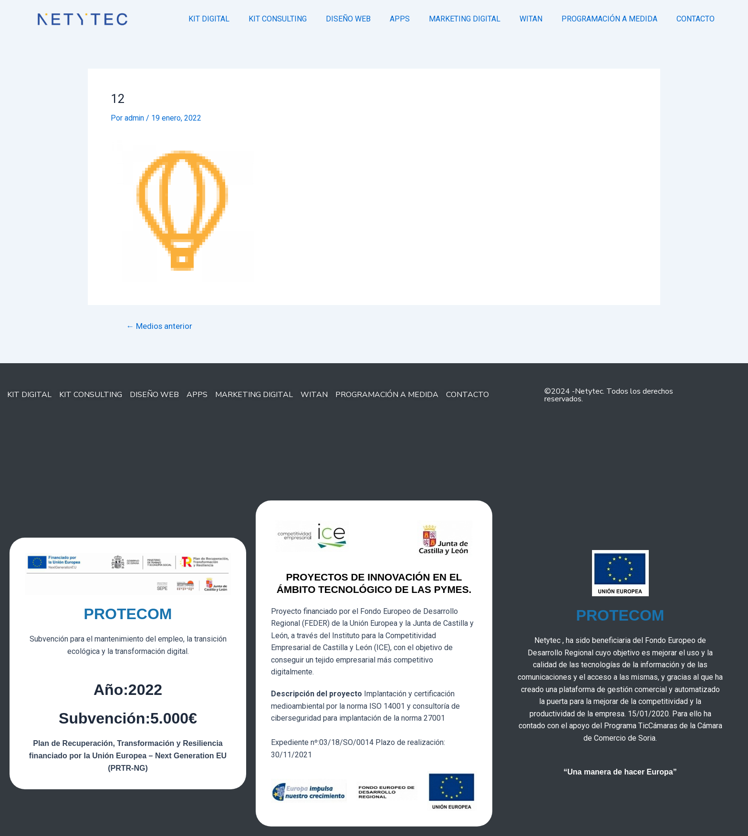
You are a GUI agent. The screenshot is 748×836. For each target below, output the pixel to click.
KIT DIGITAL (208, 18)
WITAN (530, 18)
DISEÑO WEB (348, 18)
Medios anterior (159, 326)
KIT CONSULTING (278, 18)
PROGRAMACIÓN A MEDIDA (609, 18)
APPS (400, 18)
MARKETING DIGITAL (464, 18)
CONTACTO (695, 18)
